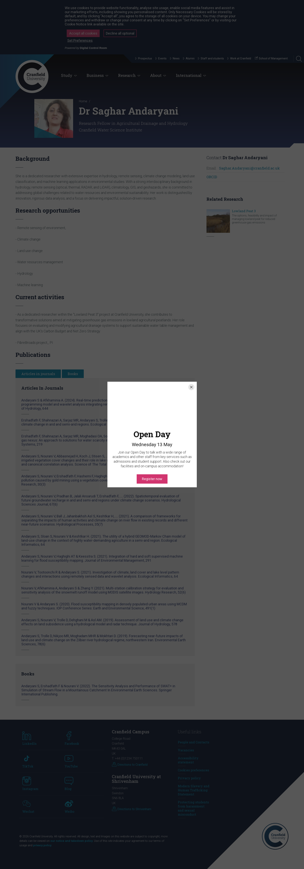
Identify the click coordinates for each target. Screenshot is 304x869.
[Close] (191, 387)
